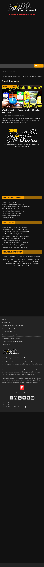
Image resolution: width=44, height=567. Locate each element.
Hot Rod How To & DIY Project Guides (13, 326)
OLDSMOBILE (35, 261)
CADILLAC (12, 257)
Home (4, 319)
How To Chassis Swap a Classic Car (13, 204)
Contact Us (6, 403)
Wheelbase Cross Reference (11, 215)
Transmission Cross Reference (11, 213)
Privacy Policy (7, 405)
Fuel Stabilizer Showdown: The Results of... (15, 243)
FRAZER (17, 259)
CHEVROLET (20, 257)
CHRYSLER (29, 257)
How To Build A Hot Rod (9, 332)
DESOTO (37, 257)
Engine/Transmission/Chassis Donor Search (16, 207)
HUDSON (30, 259)
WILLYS (27, 266)
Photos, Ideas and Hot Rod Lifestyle (12, 341)
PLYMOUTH (16, 263)
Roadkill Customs (19, 115)
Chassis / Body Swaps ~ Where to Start (13, 335)
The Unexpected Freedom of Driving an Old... (16, 232)
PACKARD (8, 263)
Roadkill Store (6, 322)
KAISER (37, 259)
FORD (12, 259)
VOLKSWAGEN (18, 266)
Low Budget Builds (8, 218)
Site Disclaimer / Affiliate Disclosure (14, 407)
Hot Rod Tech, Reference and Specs (13, 211)
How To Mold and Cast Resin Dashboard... (15, 230)
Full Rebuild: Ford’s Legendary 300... (13, 245)
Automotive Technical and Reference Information (16, 329)
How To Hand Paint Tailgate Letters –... (14, 234)
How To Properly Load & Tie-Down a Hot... (15, 227)
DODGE (5, 259)
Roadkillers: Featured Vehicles (11, 338)
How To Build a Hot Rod (9, 202)
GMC (23, 259)
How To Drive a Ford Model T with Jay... (14, 247)
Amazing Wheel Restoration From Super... (15, 238)
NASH (27, 261)
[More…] (23, 123)
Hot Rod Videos (6, 344)
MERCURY (14, 261)
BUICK (5, 257)
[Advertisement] (22, 40)
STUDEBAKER (33, 263)
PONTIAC (25, 263)
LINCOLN (6, 261)
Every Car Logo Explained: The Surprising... (15, 236)
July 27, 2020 (7, 115)
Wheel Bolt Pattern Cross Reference (13, 209)
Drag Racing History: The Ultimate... (13, 240)
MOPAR (21, 261)
